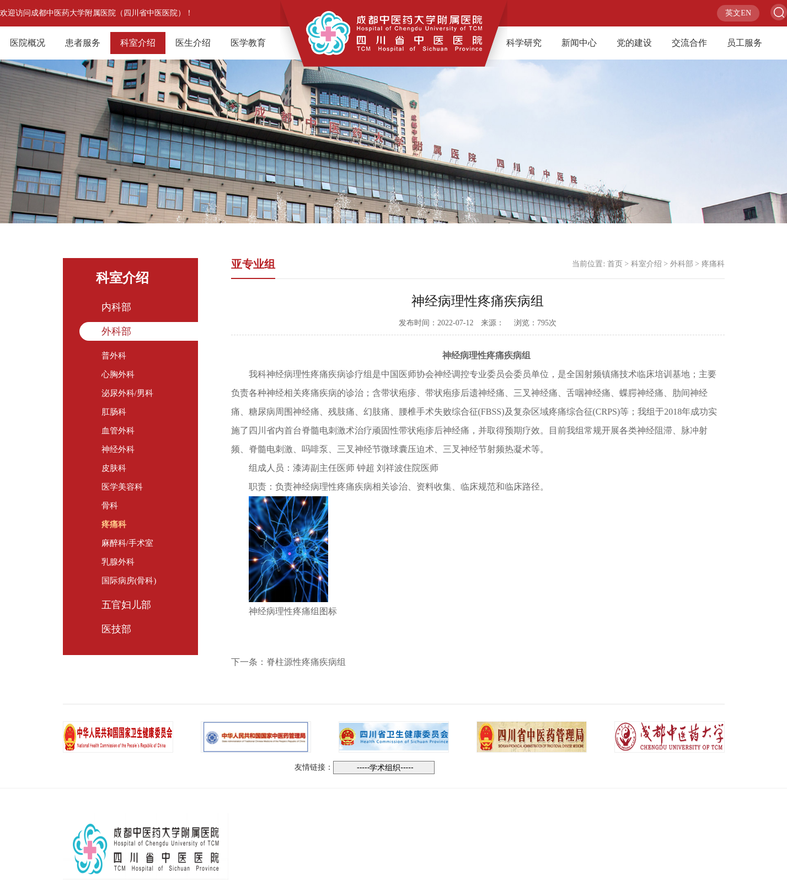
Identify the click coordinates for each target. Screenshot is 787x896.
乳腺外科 (118, 561)
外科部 (116, 331)
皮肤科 (113, 468)
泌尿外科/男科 (127, 393)
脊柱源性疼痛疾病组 (306, 662)
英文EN (738, 13)
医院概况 (27, 42)
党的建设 (634, 42)
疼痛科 (113, 524)
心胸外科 (118, 374)
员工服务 (744, 42)
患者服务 (82, 42)
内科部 (116, 307)
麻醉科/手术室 (127, 543)
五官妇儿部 (126, 604)
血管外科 (118, 430)
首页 (615, 264)
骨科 (109, 505)
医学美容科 (122, 486)
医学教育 (248, 42)
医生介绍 (193, 42)
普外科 (113, 355)
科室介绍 (138, 42)
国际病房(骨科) (129, 580)
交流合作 (689, 42)
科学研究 (524, 42)
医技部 (116, 629)
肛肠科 (113, 411)
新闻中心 (579, 42)
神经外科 (118, 449)
